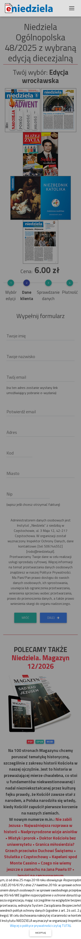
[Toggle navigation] (72, 8)
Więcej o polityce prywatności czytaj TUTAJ (40, 925)
